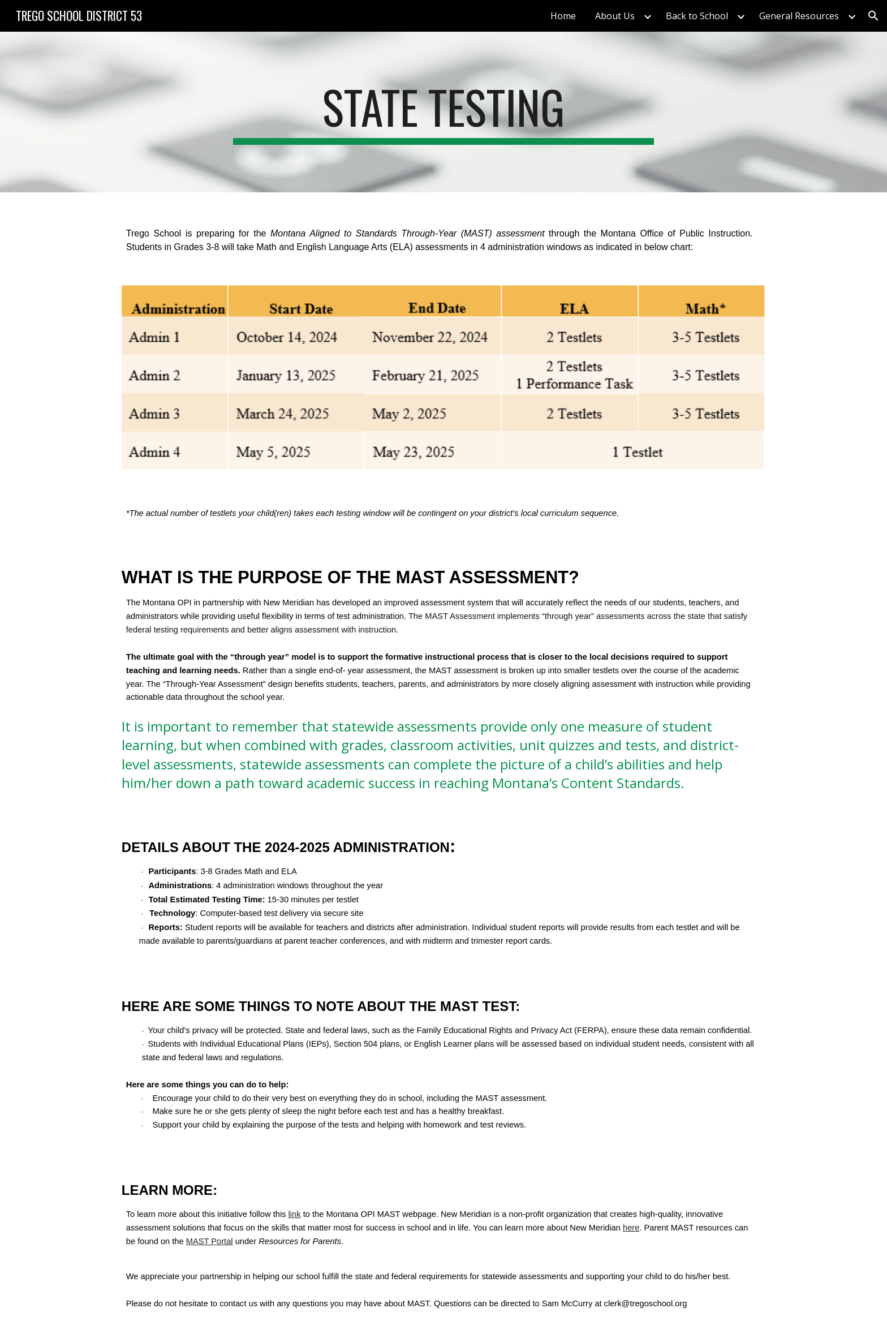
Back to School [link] (697, 16)
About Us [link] (615, 16)
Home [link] (563, 16)
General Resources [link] (799, 16)
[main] (443, 112)
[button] (873, 15)
